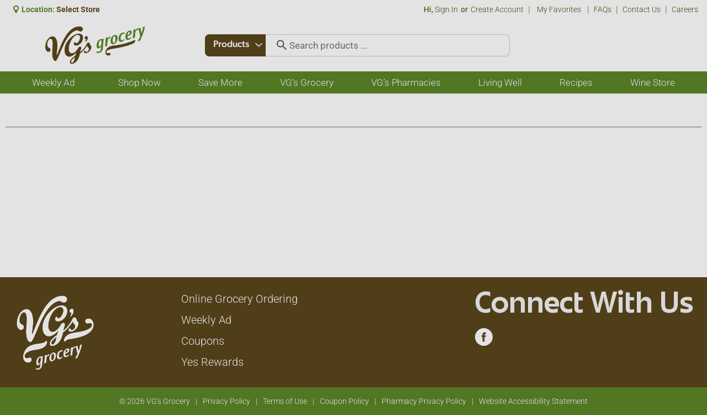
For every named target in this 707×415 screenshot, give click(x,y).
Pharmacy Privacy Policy (424, 401)
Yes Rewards (212, 362)
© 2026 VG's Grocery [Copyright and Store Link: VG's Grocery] (154, 401)
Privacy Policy (226, 401)
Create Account (497, 9)
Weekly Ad (206, 319)
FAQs (602, 9)
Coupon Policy (344, 401)
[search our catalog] (279, 45)
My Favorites (560, 9)
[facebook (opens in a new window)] (484, 339)
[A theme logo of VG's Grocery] (94, 45)
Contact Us (641, 9)
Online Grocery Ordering (239, 298)
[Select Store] (79, 9)
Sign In (446, 9)
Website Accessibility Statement (533, 401)
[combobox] (235, 45)
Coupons (202, 340)
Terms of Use (285, 401)
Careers (685, 9)
